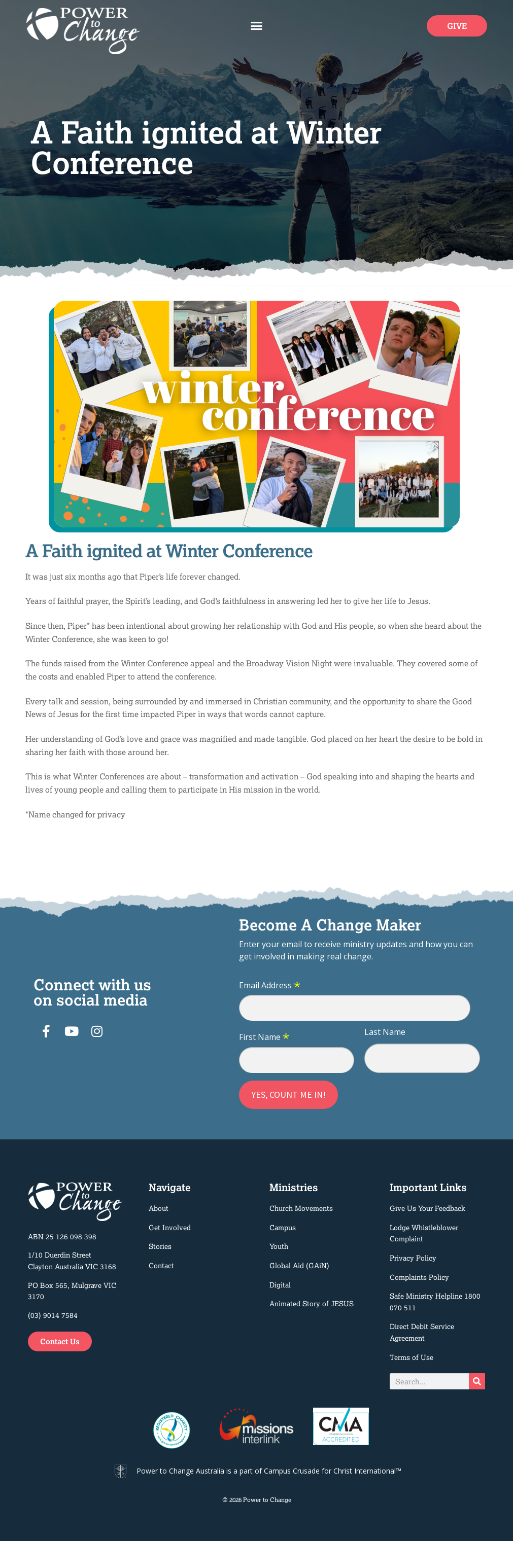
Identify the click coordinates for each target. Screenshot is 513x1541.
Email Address (269, 986)
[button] (256, 25)
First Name (264, 1037)
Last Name (384, 1031)
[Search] (477, 1381)
